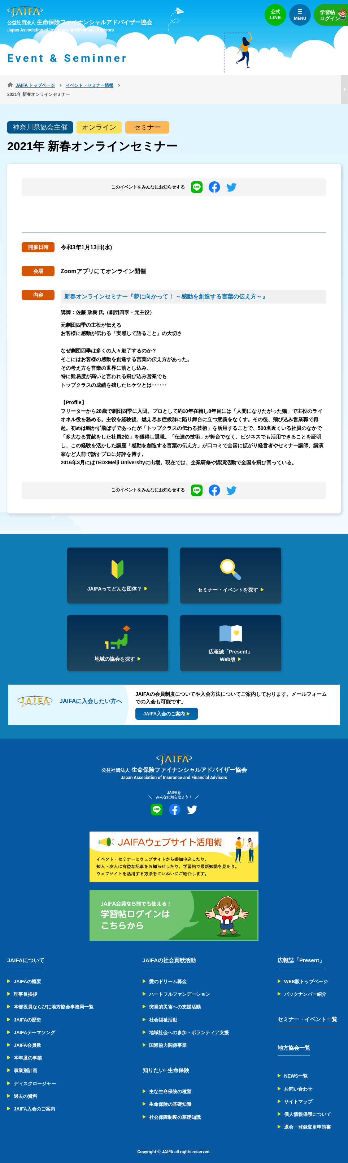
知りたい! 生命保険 (166, 1061)
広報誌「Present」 (301, 951)
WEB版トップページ (306, 972)
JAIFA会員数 (27, 1036)
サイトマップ (298, 1092)
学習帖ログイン (334, 15)
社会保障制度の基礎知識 (175, 1108)
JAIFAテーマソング (34, 1023)
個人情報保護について (307, 1105)
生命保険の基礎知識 (170, 1095)
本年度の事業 (28, 1049)
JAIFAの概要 (27, 972)
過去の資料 (25, 1087)
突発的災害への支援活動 (175, 998)
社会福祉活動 (163, 1010)
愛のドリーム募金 (168, 972)
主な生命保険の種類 (170, 1082)
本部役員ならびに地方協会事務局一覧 (53, 998)
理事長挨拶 (25, 985)
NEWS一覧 (296, 1067)
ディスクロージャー (35, 1074)
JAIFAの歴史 (27, 1010)
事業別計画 (25, 1061)
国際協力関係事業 (168, 1036)
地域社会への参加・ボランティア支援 (189, 1023)
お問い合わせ (298, 1079)
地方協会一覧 (294, 1039)
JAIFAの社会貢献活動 (169, 951)
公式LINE (275, 14)
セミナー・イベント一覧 (307, 1010)
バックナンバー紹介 (305, 985)
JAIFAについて (25, 951)
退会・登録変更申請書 (307, 1118)
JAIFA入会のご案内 (34, 1100)
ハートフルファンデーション (179, 985)
